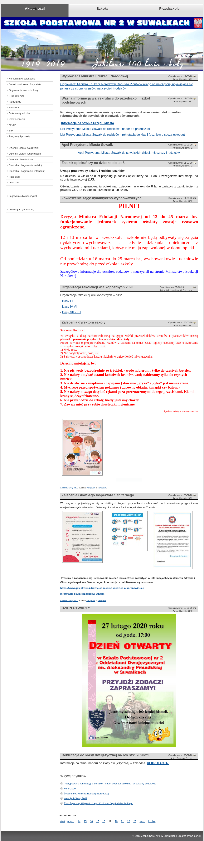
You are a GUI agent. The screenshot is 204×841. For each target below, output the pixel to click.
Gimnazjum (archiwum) (21, 209)
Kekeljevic (102, 488)
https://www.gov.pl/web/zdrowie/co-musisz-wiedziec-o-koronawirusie (102, 588)
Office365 (14, 182)
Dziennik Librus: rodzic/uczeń (25, 153)
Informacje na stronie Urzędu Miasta (87, 123)
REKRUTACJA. (158, 763)
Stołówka (14, 107)
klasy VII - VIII (71, 312)
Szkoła (102, 9)
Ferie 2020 (70, 788)
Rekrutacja (15, 101)
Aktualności (35, 9)
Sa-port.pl (195, 835)
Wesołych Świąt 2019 (75, 798)
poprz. (70, 821)
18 (103, 821)
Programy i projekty (19, 136)
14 (79, 821)
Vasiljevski (90, 488)
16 (91, 821)
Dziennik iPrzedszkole (21, 159)
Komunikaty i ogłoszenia (22, 78)
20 (116, 821)
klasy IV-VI (69, 306)
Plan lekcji (14, 176)
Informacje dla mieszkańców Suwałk (82, 593)
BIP (11, 130)
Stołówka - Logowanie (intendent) (27, 171)
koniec (151, 821)
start (62, 821)
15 (85, 821)
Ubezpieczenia (17, 119)
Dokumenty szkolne (19, 113)
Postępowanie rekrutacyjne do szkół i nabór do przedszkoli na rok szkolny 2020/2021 (110, 783)
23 (134, 821)
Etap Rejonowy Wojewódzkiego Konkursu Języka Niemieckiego (98, 803)
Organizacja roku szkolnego (24, 90)
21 (122, 821)
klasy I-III (67, 301)
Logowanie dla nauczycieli (23, 196)
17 (97, 821)
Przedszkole (169, 9)
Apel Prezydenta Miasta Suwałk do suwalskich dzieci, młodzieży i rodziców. (129, 152)
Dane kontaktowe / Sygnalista (25, 84)
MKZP (12, 124)
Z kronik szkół (16, 95)
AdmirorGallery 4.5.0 (69, 488)
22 (128, 821)
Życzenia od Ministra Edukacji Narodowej (86, 793)
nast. (142, 821)
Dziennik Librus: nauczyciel (23, 147)
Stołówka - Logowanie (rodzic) (25, 165)
